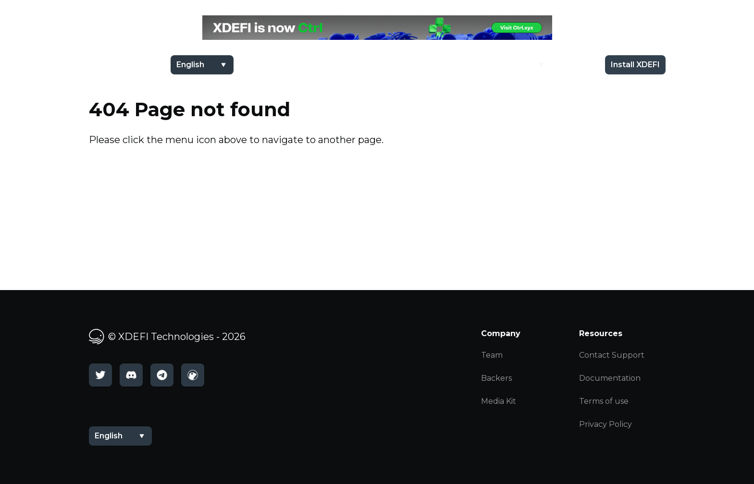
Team (492, 355)
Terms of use (604, 401)
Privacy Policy (605, 424)
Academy (515, 64)
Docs (575, 64)
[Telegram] (161, 375)
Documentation (610, 378)
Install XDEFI (635, 64)
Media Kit (498, 401)
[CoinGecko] (192, 375)
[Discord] (131, 375)
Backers (496, 378)
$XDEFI (462, 64)
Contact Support (611, 355)
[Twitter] (100, 375)
